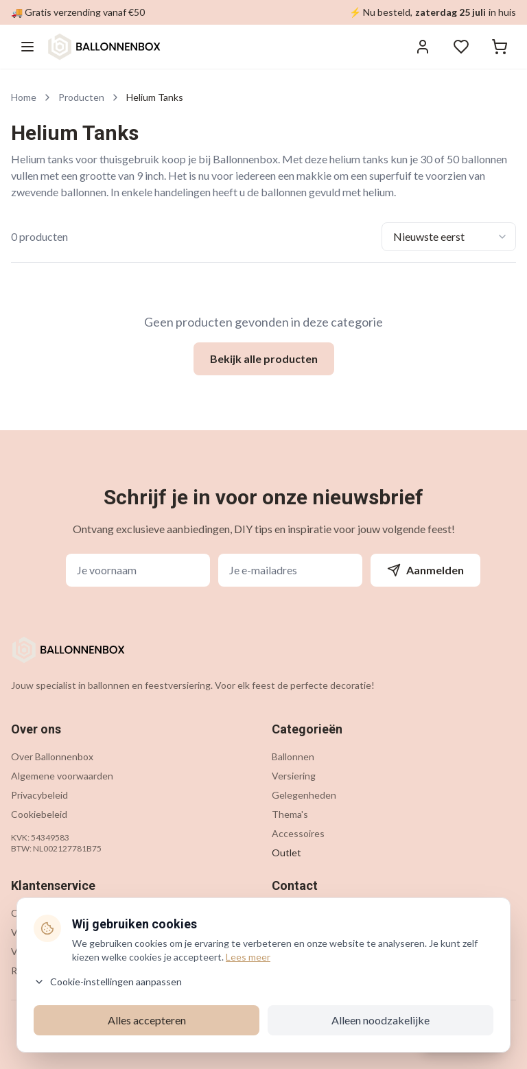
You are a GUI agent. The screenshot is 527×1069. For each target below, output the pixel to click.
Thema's (290, 814)
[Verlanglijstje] (461, 46)
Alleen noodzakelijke (380, 1019)
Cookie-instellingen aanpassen (108, 981)
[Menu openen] (27, 46)
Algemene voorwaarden (62, 776)
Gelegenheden (304, 795)
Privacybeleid (39, 795)
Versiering (294, 776)
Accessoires (298, 833)
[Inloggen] (422, 46)
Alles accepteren (147, 1019)
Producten (81, 97)
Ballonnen (293, 756)
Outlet (286, 852)
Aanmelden (425, 570)
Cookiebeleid (39, 814)
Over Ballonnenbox (52, 756)
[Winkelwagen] (499, 46)
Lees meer (248, 957)
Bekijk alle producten (264, 358)
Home (23, 97)
